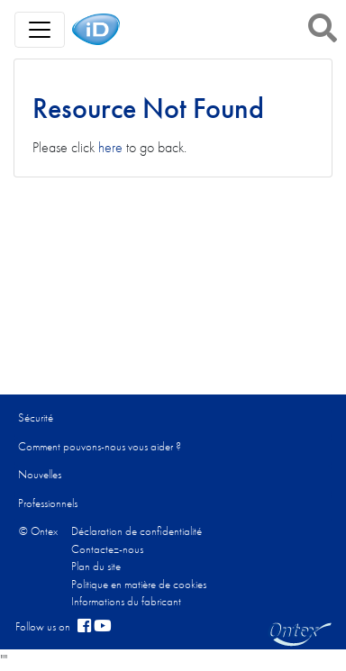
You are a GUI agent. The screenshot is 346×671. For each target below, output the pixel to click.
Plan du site (96, 566)
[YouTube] (103, 627)
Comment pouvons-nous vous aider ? (99, 446)
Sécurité (35, 417)
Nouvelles (39, 474)
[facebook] (84, 627)
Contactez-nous (107, 549)
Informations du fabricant (126, 601)
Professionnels (47, 503)
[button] (322, 28)
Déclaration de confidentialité (136, 531)
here (110, 147)
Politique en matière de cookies (138, 584)
